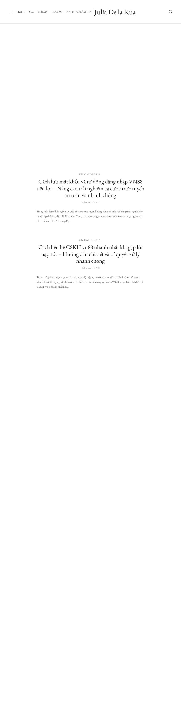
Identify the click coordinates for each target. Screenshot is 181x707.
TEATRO (56, 12)
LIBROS (42, 12)
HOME (21, 12)
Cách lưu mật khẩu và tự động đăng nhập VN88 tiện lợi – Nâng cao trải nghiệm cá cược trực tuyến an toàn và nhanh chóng (90, 188)
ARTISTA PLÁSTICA (78, 12)
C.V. (31, 12)
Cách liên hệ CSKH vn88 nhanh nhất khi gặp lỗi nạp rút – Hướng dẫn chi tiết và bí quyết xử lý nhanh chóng (90, 253)
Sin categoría (90, 174)
